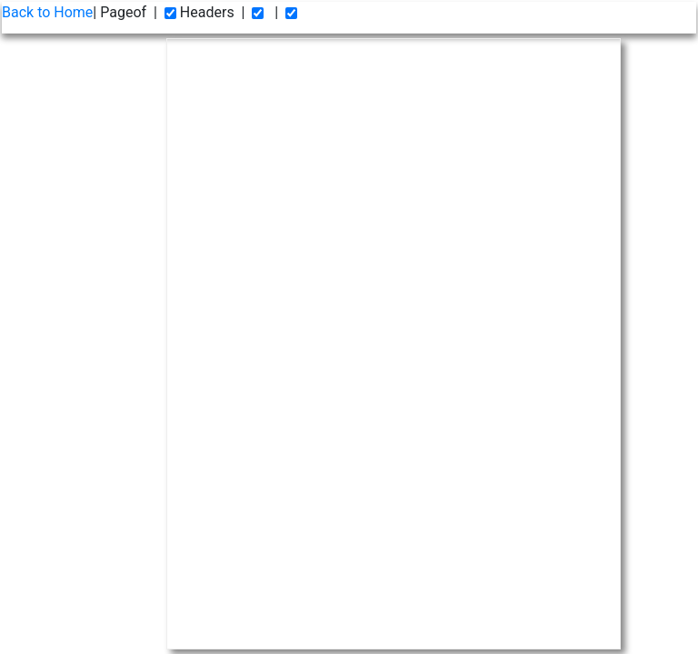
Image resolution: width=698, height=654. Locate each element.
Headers (199, 12)
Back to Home (47, 12)
